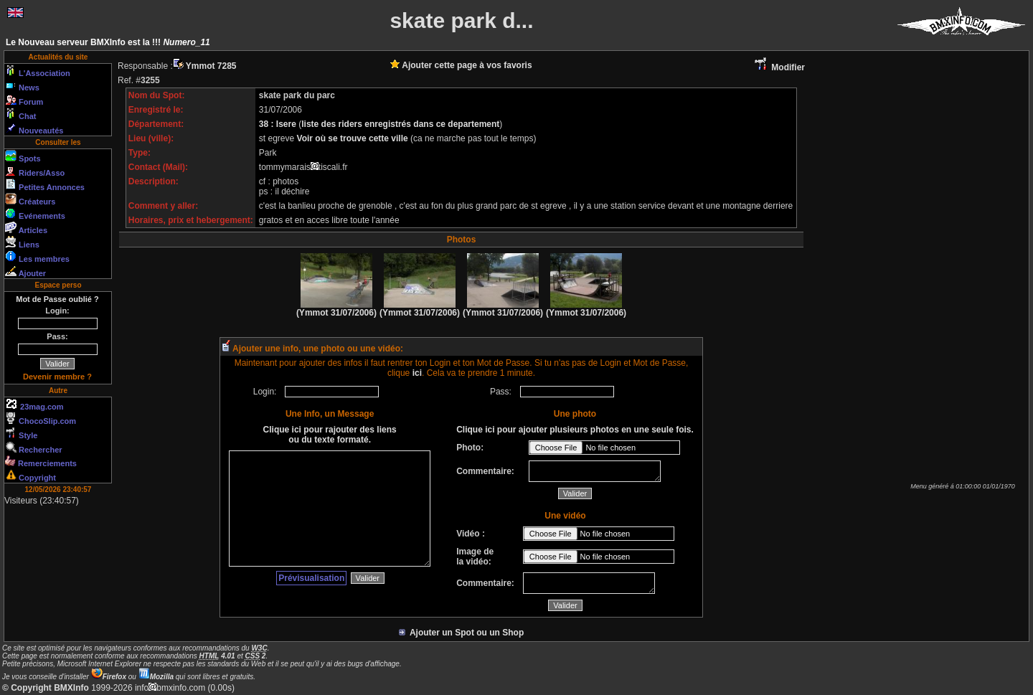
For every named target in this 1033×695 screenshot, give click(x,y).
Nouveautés (34, 128)
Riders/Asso (35, 170)
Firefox (108, 677)
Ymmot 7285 (205, 66)
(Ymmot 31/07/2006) (336, 309)
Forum (24, 99)
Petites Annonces (45, 185)
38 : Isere (278, 124)
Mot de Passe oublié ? (57, 299)
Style (21, 433)
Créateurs (30, 199)
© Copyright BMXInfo (45, 688)
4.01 (217, 656)
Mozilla (156, 677)
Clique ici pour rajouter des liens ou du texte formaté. (330, 435)
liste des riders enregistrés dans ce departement (400, 124)
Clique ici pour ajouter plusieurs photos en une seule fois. (575, 430)
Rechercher (33, 447)
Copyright (30, 475)
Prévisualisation (311, 578)
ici (417, 373)
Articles (26, 228)
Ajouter (25, 271)
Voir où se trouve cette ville (354, 138)
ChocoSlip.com (40, 418)
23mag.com (34, 404)
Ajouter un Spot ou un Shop (461, 633)
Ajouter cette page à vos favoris (461, 65)
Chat (21, 114)
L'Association (37, 71)
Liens (22, 242)
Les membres (37, 256)
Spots (23, 156)
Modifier (779, 67)
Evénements (35, 213)
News (22, 85)
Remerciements (41, 461)
